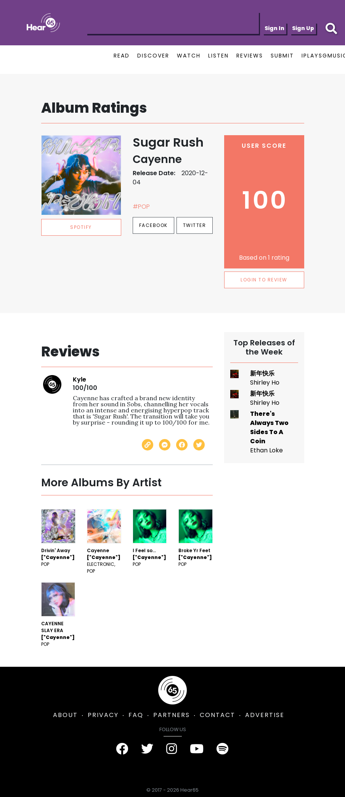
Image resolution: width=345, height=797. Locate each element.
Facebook (153, 225)
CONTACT (217, 715)
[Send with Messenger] (164, 444)
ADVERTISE (264, 715)
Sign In (274, 28)
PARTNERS (171, 715)
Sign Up (303, 28)
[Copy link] (147, 444)
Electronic (100, 564)
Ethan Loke (266, 450)
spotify (81, 227)
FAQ (135, 715)
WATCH (189, 55)
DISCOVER (153, 55)
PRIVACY (103, 715)
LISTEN (218, 55)
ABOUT (65, 715)
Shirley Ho (264, 382)
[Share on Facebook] (182, 444)
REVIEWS (249, 55)
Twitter (194, 225)
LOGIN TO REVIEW (264, 279)
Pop (45, 564)
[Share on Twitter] (199, 444)
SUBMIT (282, 55)
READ (122, 55)
